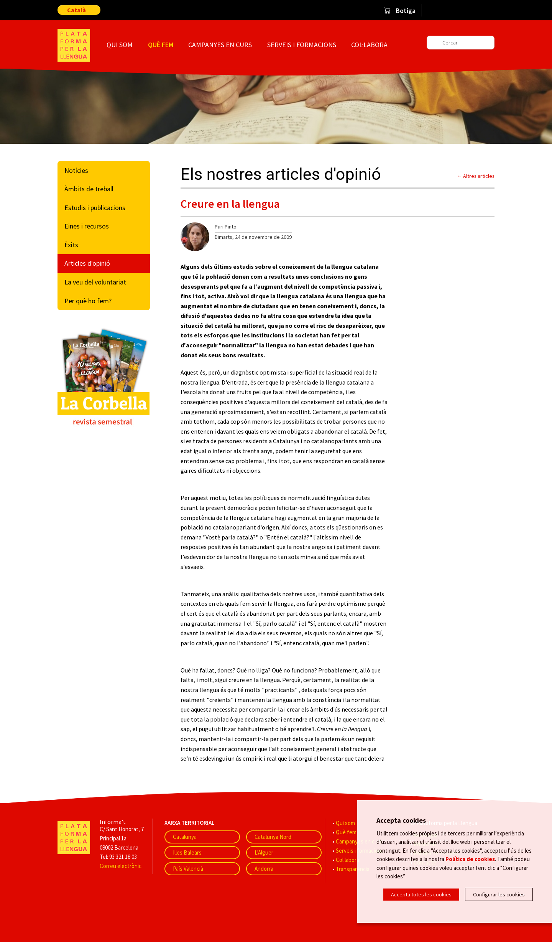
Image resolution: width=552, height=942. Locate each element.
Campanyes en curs (220, 44)
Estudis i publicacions (94, 207)
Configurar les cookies (499, 894)
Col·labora (369, 44)
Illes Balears (187, 852)
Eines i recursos (86, 226)
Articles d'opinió (87, 263)
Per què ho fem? (88, 300)
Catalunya (185, 836)
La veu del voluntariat (95, 282)
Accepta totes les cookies (421, 894)
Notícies (76, 170)
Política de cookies (470, 858)
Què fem (160, 44)
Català (76, 10)
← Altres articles (476, 176)
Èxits (71, 244)
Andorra (264, 868)
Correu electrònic (120, 866)
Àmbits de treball (88, 188)
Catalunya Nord (273, 836)
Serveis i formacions (301, 44)
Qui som (120, 44)
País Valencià (188, 868)
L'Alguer (264, 852)
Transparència (353, 869)
